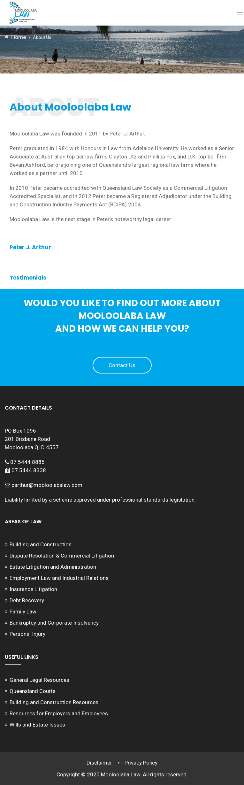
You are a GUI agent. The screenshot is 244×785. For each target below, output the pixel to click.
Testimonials (28, 277)
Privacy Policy (141, 762)
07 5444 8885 (27, 462)
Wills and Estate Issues (37, 724)
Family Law (23, 611)
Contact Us (122, 365)
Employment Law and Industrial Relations (59, 578)
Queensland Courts (33, 691)
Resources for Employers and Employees (59, 713)
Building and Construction (41, 544)
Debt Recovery (27, 600)
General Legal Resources (39, 680)
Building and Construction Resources (54, 702)
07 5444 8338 (28, 470)
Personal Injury (27, 634)
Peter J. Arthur (30, 247)
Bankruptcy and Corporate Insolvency (54, 623)
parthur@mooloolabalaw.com (46, 485)
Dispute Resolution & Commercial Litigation (62, 555)
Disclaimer (99, 762)
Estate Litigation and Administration (53, 567)
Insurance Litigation (33, 589)
